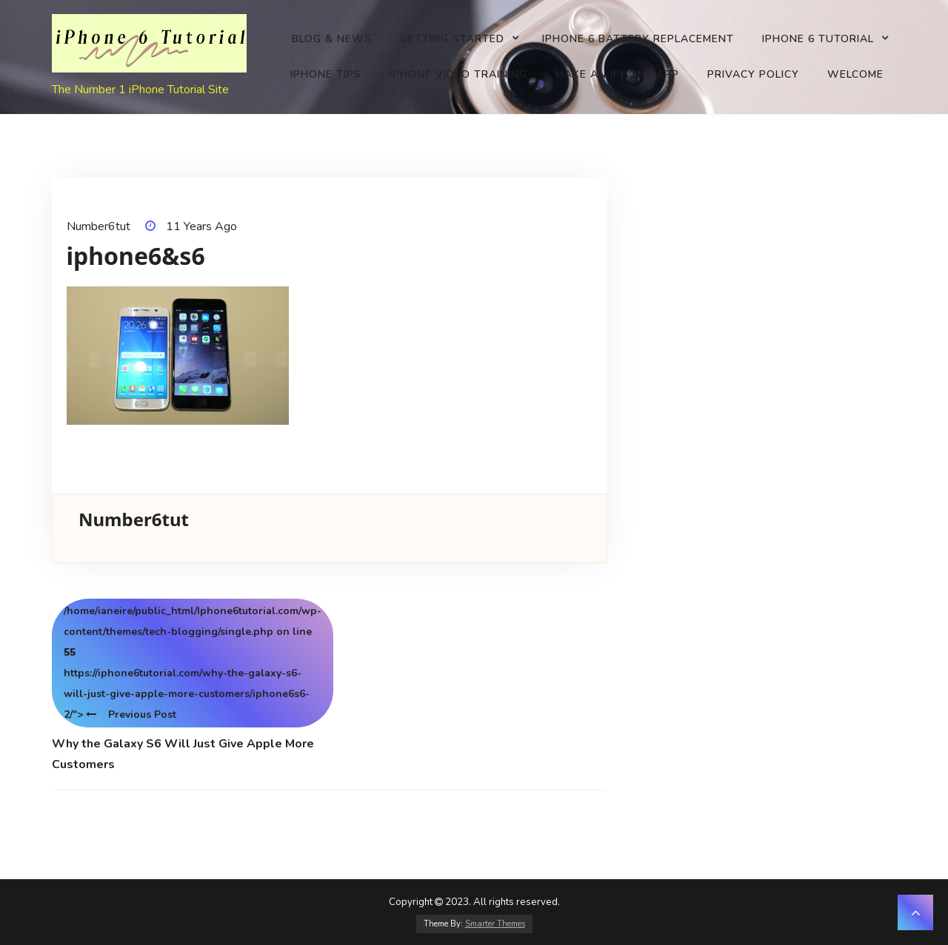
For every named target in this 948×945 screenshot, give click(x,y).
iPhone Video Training (458, 74)
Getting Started (452, 39)
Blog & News (332, 39)
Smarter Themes (495, 923)
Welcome (855, 74)
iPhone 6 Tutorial (818, 39)
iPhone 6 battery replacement (638, 39)
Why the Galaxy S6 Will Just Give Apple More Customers (183, 754)
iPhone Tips (325, 74)
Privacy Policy (753, 74)
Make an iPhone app (617, 74)
